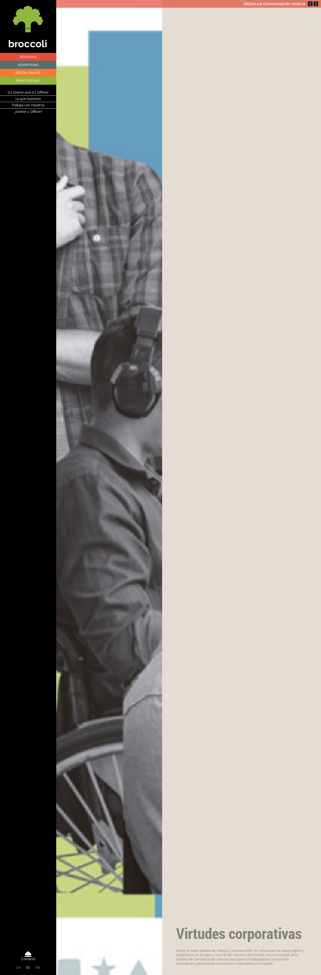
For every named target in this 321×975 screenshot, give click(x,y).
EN (38, 967)
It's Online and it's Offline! (28, 92)
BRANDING (28, 57)
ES (28, 967)
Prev (310, 3)
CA (18, 967)
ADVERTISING (28, 64)
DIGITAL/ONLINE (28, 72)
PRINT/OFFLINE (28, 80)
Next (316, 3)
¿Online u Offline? (28, 111)
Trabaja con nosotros (28, 105)
